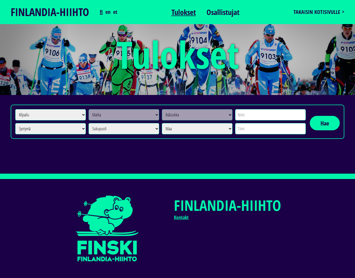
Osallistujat (223, 12)
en (107, 12)
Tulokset (183, 12)
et (115, 12)
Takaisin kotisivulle (316, 12)
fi (101, 12)
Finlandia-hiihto (50, 12)
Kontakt (181, 217)
